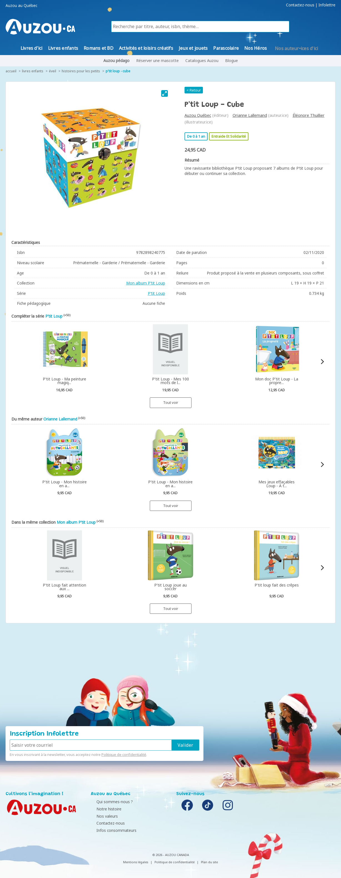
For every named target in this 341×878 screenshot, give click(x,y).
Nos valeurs (103, 816)
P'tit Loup (156, 293)
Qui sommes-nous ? (110, 801)
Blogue (231, 60)
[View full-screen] (164, 93)
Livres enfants (32, 71)
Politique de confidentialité (123, 754)
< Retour (193, 90)
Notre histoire (104, 809)
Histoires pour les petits (81, 71)
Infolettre (326, 5)
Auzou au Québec (21, 5)
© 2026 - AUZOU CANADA (170, 855)
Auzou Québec (198, 115)
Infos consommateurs (112, 830)
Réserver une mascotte (157, 60)
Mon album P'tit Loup (145, 283)
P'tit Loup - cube (118, 71)
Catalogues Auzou (201, 60)
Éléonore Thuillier (309, 115)
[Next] (322, 362)
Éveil (52, 71)
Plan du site (209, 862)
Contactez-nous (300, 5)
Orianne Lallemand (250, 115)
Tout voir (170, 402)
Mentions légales (135, 862)
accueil (11, 71)
